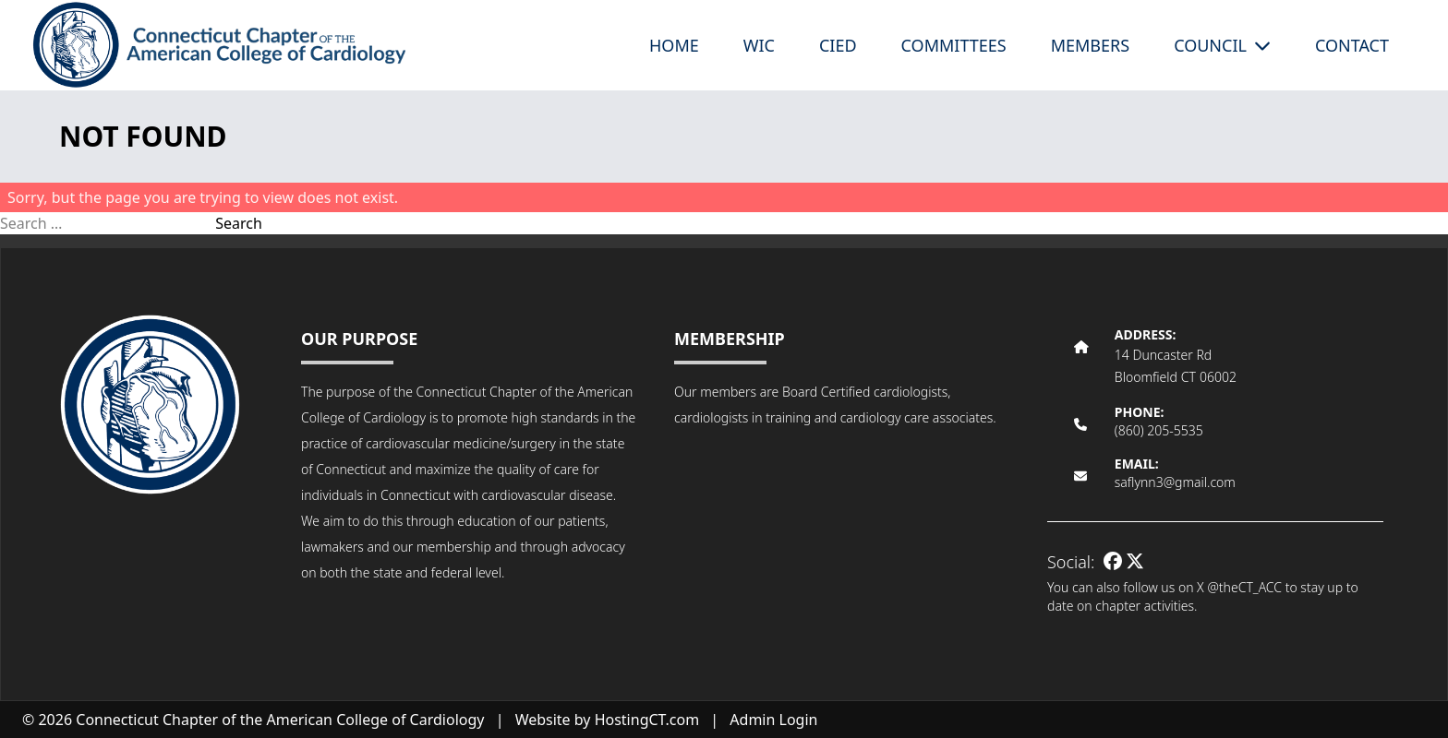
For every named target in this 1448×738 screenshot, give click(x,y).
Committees (954, 45)
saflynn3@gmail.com (1175, 482)
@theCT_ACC (1244, 587)
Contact (1352, 45)
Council (1222, 45)
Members (1090, 45)
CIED (838, 45)
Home (674, 45)
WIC (759, 45)
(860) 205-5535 (1159, 430)
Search (238, 223)
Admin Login (773, 719)
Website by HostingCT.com (607, 719)
